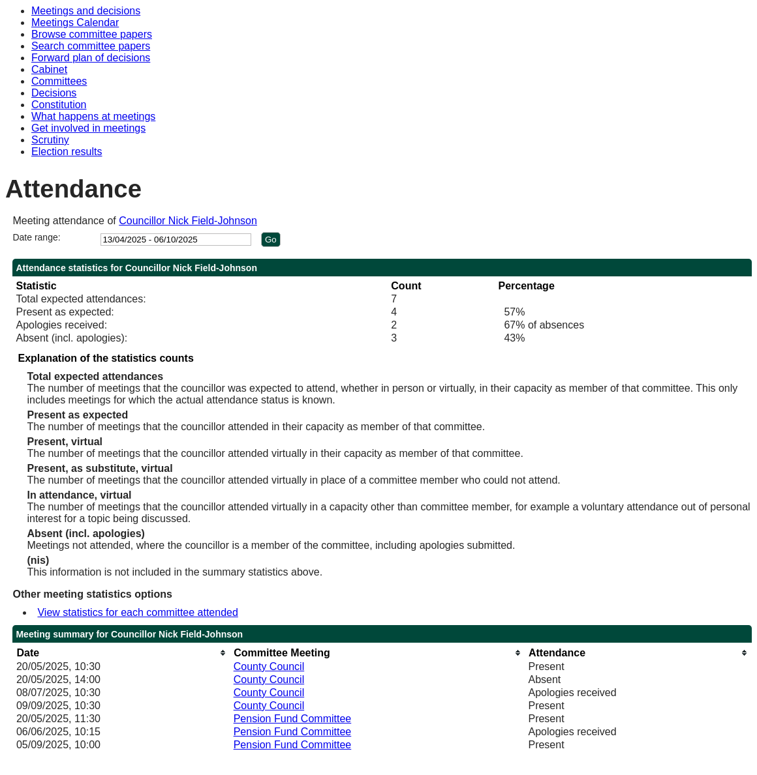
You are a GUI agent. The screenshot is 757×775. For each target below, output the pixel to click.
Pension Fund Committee (293, 718)
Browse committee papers (91, 34)
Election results (66, 151)
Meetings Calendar (75, 22)
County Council (269, 666)
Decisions (53, 92)
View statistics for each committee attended (137, 612)
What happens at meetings (93, 116)
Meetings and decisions (85, 10)
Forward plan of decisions (90, 57)
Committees (59, 81)
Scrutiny (50, 139)
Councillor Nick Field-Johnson (188, 220)
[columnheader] (121, 653)
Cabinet (49, 69)
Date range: (36, 237)
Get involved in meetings (88, 128)
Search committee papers (90, 45)
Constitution (59, 104)
